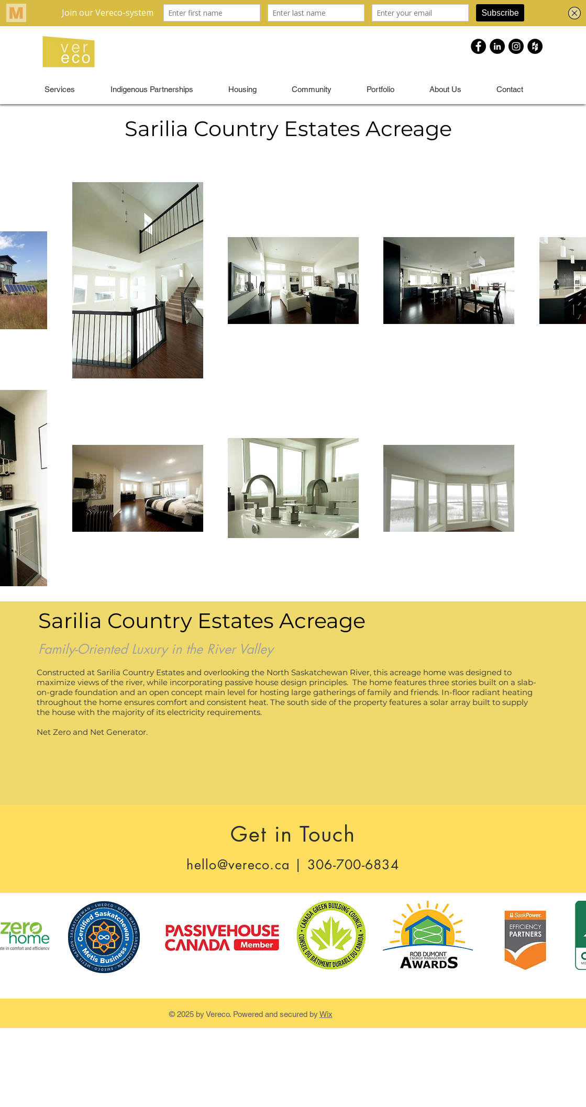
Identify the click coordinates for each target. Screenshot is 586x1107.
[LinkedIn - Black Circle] (497, 46)
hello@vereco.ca (238, 864)
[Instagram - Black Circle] (516, 46)
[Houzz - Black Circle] (535, 46)
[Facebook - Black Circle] (478, 46)
